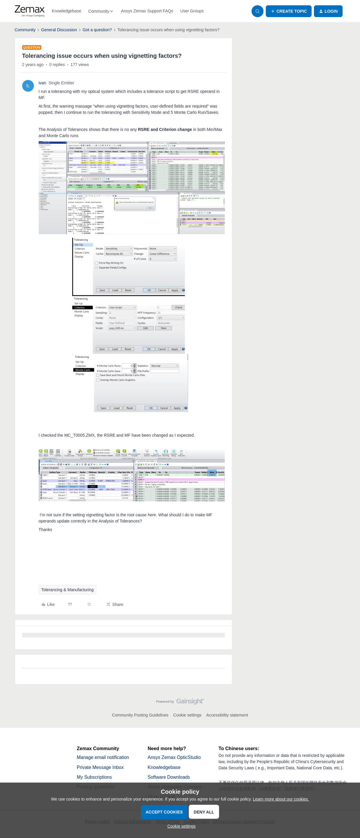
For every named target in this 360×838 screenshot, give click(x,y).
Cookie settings (187, 715)
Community (25, 29)
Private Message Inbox (101, 767)
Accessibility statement (227, 715)
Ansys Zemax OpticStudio (175, 757)
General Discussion (59, 29)
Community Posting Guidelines (140, 715)
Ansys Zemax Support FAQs (147, 11)
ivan (42, 82)
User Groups (191, 11)
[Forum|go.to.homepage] (30, 11)
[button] (289, 11)
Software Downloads (169, 777)
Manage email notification (103, 757)
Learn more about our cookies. (281, 799)
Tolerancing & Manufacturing (67, 589)
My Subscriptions (95, 777)
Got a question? (97, 29)
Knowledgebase (66, 11)
